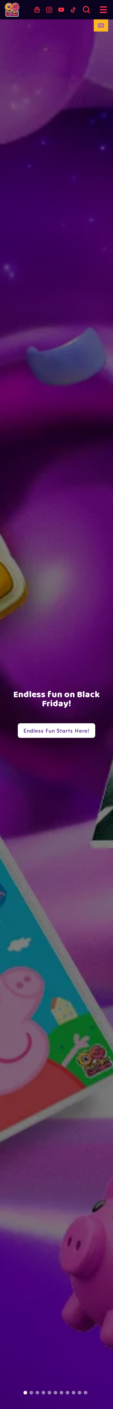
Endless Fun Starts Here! (57, 730)
